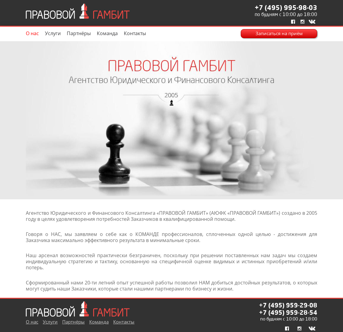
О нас (32, 33)
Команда (107, 33)
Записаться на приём (279, 33)
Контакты (135, 33)
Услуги (53, 33)
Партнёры (79, 33)
